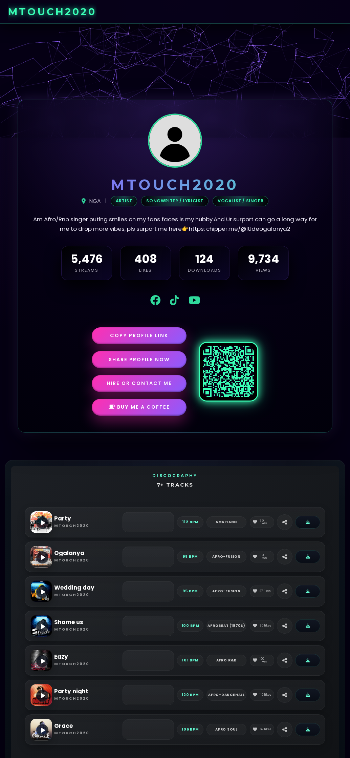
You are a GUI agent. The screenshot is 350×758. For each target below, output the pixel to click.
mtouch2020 (52, 12)
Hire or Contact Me (139, 383)
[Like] (262, 522)
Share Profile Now (139, 359)
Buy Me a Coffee (139, 407)
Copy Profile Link (139, 335)
